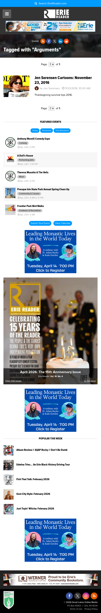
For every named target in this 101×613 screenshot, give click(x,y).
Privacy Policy (91, 609)
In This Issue (90, 381)
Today (35, 131)
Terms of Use (76, 609)
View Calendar (62, 223)
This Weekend (62, 131)
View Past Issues (13, 381)
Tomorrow (46, 131)
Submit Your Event (40, 223)
